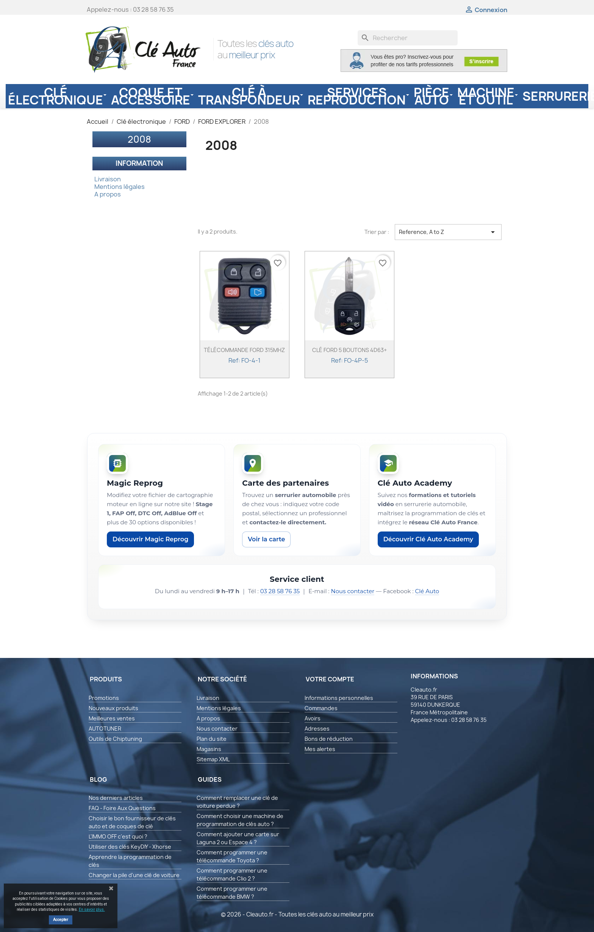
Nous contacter (352, 591)
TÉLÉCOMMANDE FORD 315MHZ (244, 350)
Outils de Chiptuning (115, 738)
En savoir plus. (92, 909)
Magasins (209, 749)
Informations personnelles (339, 697)
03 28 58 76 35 (280, 591)
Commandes (321, 708)
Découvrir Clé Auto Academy (428, 539)
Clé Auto (427, 591)
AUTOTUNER (105, 728)
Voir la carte (266, 539)
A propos (107, 194)
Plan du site (212, 738)
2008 (139, 139)
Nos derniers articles (116, 797)
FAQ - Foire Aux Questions (122, 808)
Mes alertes (320, 749)
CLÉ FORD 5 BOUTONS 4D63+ (349, 350)
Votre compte (330, 679)
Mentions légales (119, 186)
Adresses (317, 728)
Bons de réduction (329, 738)
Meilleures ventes (112, 718)
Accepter (60, 920)
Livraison (107, 179)
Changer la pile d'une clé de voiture (134, 875)
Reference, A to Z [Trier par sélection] (448, 232)
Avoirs (312, 718)
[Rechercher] (408, 37)
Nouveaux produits (113, 708)
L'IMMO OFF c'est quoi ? (118, 836)
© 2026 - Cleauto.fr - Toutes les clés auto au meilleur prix (297, 914)
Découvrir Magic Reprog (150, 539)
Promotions (104, 697)
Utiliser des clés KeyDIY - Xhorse (130, 846)
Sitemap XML (213, 759)
